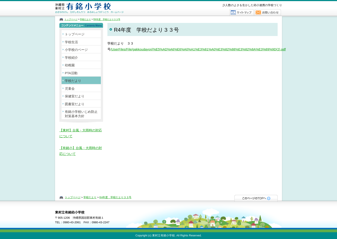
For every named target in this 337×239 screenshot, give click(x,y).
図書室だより (74, 104)
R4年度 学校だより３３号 (106, 19)
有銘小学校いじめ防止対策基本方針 (81, 114)
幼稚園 (70, 65)
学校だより (85, 19)
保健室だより (74, 96)
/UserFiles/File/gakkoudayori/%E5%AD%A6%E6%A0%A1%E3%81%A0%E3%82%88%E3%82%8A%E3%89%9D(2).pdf (198, 49)
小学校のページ (76, 50)
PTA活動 (71, 73)
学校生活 (71, 42)
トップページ (70, 19)
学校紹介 (71, 57)
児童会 (70, 88)
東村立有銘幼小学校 (100, 8)
